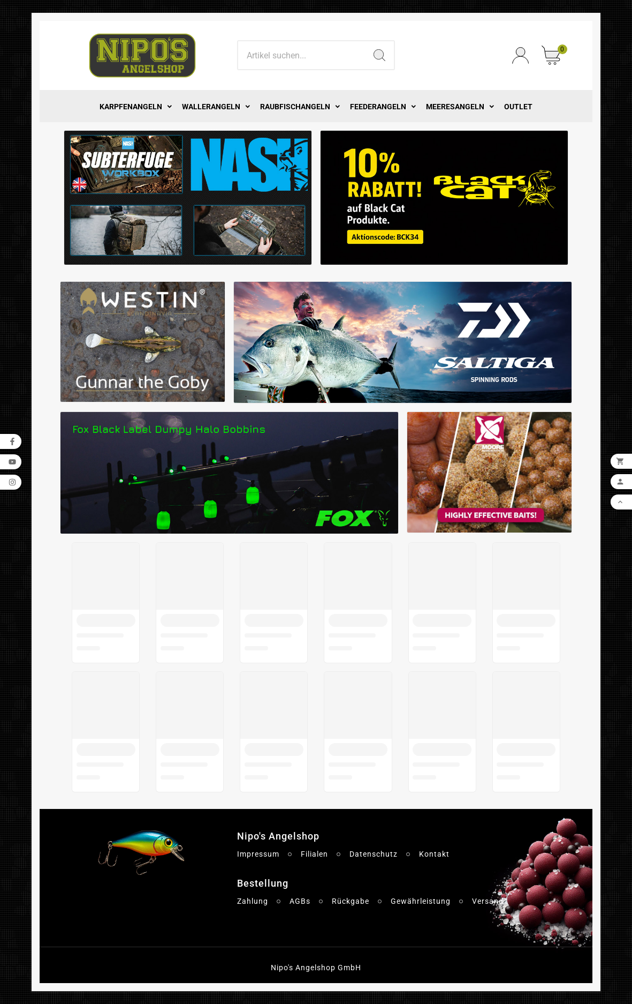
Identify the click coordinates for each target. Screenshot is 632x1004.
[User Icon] (520, 55)
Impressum (258, 854)
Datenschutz (373, 854)
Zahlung (252, 901)
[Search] (301, 55)
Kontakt (434, 854)
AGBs (300, 901)
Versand (488, 901)
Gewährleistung (421, 901)
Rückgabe (350, 901)
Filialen (314, 854)
